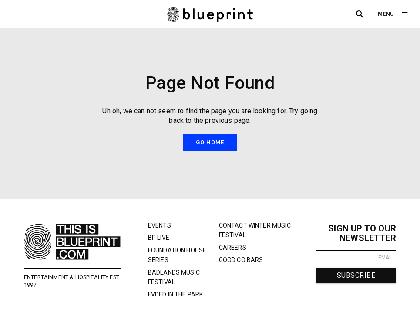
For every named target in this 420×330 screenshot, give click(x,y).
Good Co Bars (241, 259)
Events (159, 225)
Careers (232, 247)
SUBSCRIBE (356, 275)
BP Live (158, 237)
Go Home (210, 142)
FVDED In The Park (175, 294)
